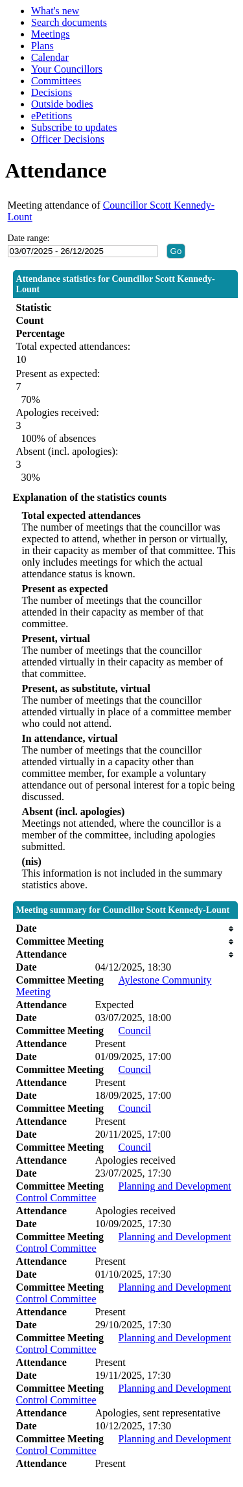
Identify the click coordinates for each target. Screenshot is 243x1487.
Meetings (50, 34)
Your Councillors (66, 69)
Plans (42, 45)
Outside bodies (62, 104)
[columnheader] (125, 928)
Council (134, 1030)
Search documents (69, 22)
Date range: (29, 238)
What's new (55, 10)
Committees (56, 80)
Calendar (50, 57)
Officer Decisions (67, 138)
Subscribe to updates (74, 127)
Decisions (51, 92)
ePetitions (51, 115)
